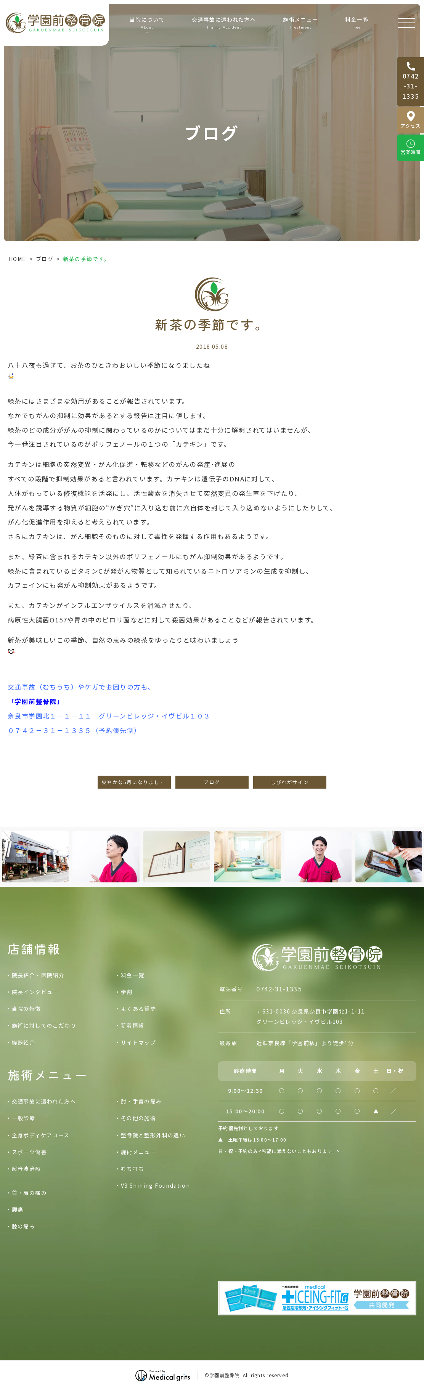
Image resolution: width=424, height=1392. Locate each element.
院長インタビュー (35, 992)
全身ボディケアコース (41, 1135)
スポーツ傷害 (29, 1152)
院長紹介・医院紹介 (38, 975)
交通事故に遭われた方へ (224, 23)
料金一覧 (357, 23)
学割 (127, 992)
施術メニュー (138, 1152)
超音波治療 (26, 1168)
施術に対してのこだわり (44, 1025)
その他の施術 (138, 1118)
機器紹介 (23, 1042)
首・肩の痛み (29, 1192)
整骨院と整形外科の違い (153, 1135)
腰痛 (18, 1209)
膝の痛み (23, 1226)
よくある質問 (138, 1008)
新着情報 (133, 1025)
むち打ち (133, 1168)
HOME (17, 259)
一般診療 (23, 1118)
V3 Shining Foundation (155, 1185)
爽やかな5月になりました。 (135, 782)
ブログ (44, 259)
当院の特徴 (26, 1008)
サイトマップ (138, 1042)
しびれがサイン (290, 782)
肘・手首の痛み (141, 1101)
